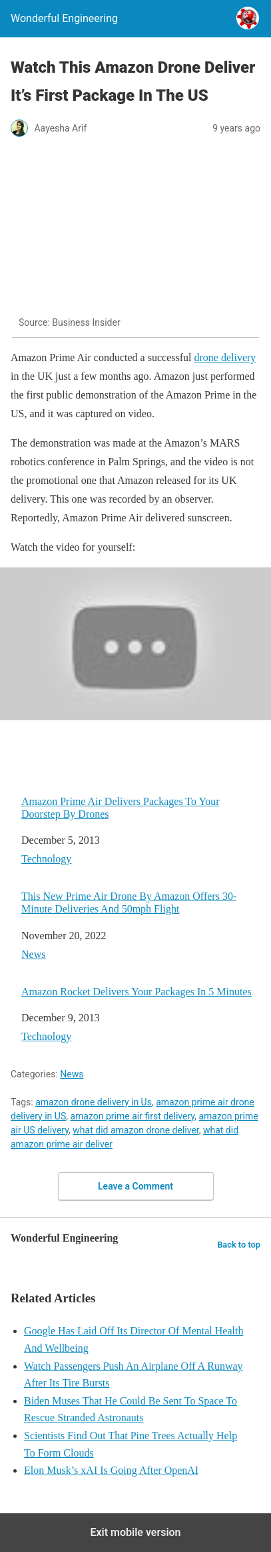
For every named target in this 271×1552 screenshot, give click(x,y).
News (33, 954)
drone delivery (225, 357)
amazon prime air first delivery (132, 1116)
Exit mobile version (135, 1532)
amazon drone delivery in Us (93, 1102)
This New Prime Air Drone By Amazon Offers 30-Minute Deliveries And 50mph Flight (128, 902)
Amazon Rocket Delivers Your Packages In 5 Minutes (136, 991)
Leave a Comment (135, 1186)
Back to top (238, 1245)
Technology (46, 858)
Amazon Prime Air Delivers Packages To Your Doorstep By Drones (120, 808)
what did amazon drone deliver (135, 1130)
